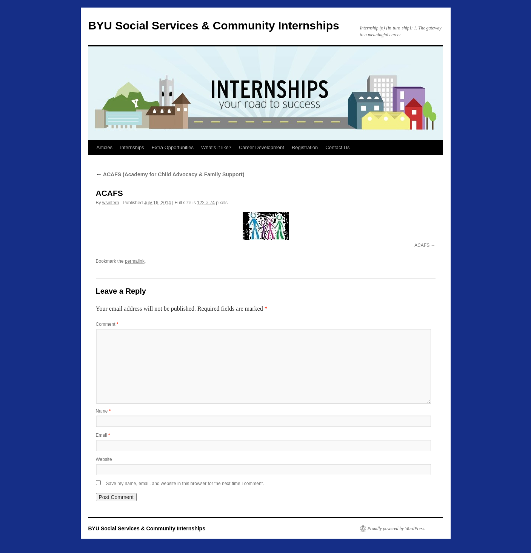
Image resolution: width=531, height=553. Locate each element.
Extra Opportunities (173, 147)
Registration (305, 147)
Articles (105, 147)
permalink (135, 261)
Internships (132, 147)
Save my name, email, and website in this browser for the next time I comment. (185, 483)
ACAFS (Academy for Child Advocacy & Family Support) (170, 174)
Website (104, 459)
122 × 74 (206, 202)
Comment (107, 324)
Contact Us (337, 147)
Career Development (261, 147)
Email (103, 435)
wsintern (110, 202)
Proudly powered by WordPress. (397, 528)
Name (103, 411)
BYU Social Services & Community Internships (213, 25)
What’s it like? (216, 147)
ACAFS (421, 245)
